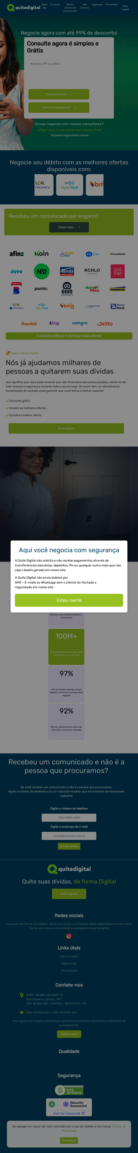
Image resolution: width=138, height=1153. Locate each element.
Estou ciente (69, 600)
